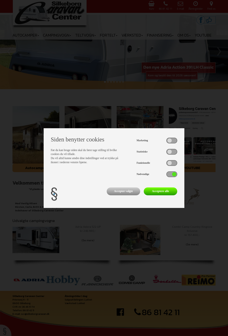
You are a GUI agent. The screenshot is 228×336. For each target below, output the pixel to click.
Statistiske (142, 151)
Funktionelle (143, 163)
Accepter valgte (123, 191)
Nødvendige (143, 174)
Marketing (142, 140)
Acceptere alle (160, 191)
